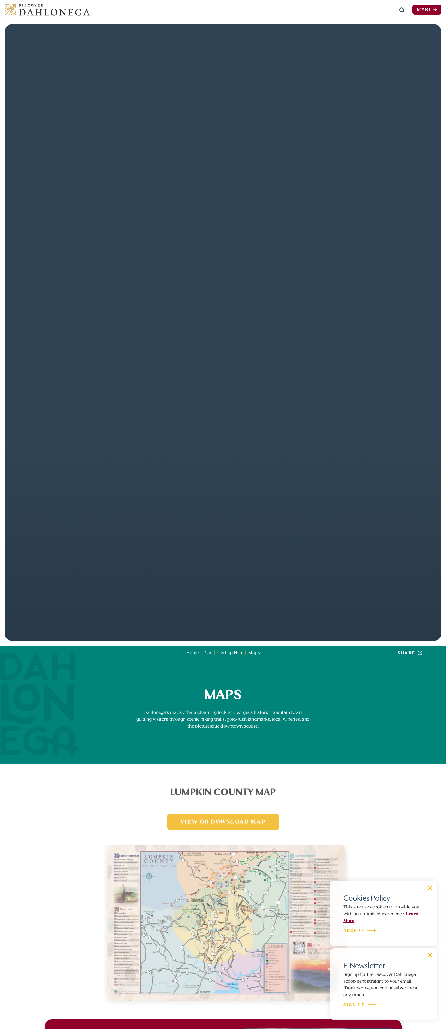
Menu (427, 10)
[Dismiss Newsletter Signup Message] (430, 955)
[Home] (47, 9)
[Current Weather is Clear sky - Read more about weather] (382, 10)
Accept (360, 931)
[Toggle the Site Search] (401, 10)
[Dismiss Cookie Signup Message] (430, 887)
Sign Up (360, 1005)
